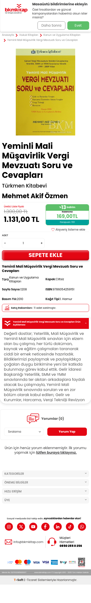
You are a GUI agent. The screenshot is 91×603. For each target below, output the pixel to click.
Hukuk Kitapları (28, 35)
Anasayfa (8, 35)
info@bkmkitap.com (28, 542)
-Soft (19, 580)
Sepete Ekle (46, 255)
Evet (78, 25)
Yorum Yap (67, 432)
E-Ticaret (30, 580)
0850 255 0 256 (71, 546)
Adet (5, 235)
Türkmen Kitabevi (24, 185)
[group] (45, 92)
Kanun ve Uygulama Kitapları (61, 35)
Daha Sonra (51, 25)
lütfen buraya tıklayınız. (56, 452)
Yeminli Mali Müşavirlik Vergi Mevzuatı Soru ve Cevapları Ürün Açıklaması (45, 323)
